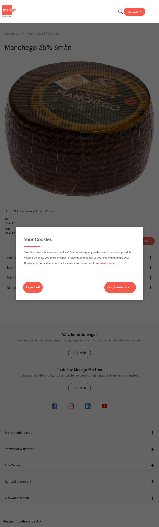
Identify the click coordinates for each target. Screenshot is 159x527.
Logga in (135, 12)
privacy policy (108, 263)
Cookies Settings (34, 263)
